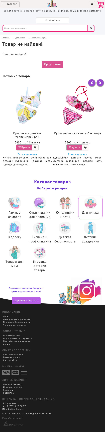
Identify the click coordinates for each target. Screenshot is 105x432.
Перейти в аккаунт (26, 300)
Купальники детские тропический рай (27, 135)
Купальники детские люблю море (77, 133)
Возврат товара (12, 357)
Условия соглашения (14, 325)
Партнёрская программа (17, 341)
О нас (6, 316)
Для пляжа (20, 38)
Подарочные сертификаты (17, 338)
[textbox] (45, 28)
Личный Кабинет (12, 384)
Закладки (8, 390)
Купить (24, 147)
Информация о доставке (16, 319)
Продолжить (52, 64)
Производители (11, 335)
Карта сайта (10, 360)
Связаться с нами (13, 354)
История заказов (12, 387)
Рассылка (8, 393)
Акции (6, 344)
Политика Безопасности (16, 322)
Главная (6, 38)
